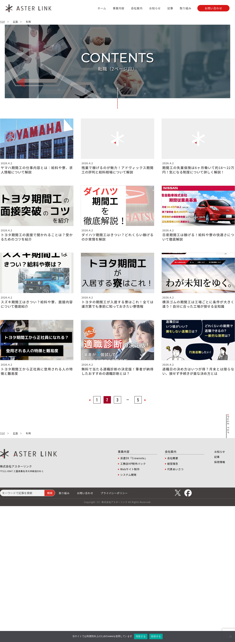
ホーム (101, 8)
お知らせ (155, 8)
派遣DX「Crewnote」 (133, 458)
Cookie (109, 636)
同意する (141, 636)
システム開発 (128, 474)
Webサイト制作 (130, 469)
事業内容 (118, 8)
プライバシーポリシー (114, 493)
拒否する (156, 636)
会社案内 (136, 8)
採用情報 (219, 462)
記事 (170, 8)
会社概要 (172, 458)
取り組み (185, 8)
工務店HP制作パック (133, 463)
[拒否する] (230, 636)
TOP (2, 21)
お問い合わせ (85, 493)
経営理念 (172, 463)
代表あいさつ (175, 469)
